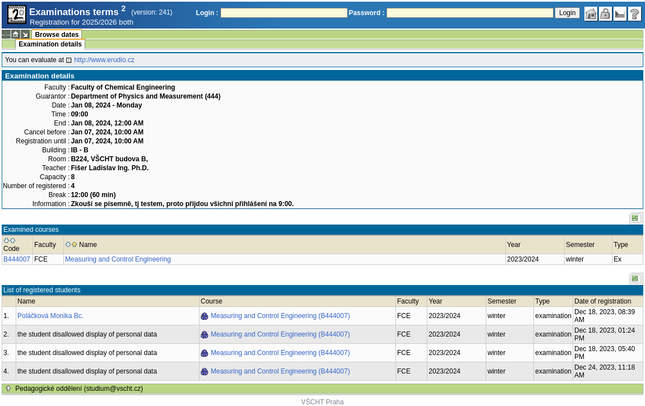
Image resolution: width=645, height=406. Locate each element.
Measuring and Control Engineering (118, 259)
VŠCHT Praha (322, 402)
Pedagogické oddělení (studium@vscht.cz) (79, 389)
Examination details (50, 44)
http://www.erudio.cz (104, 60)
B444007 (16, 259)
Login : (207, 13)
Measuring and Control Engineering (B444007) (280, 316)
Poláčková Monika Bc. (50, 316)
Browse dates (57, 35)
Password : (367, 13)
